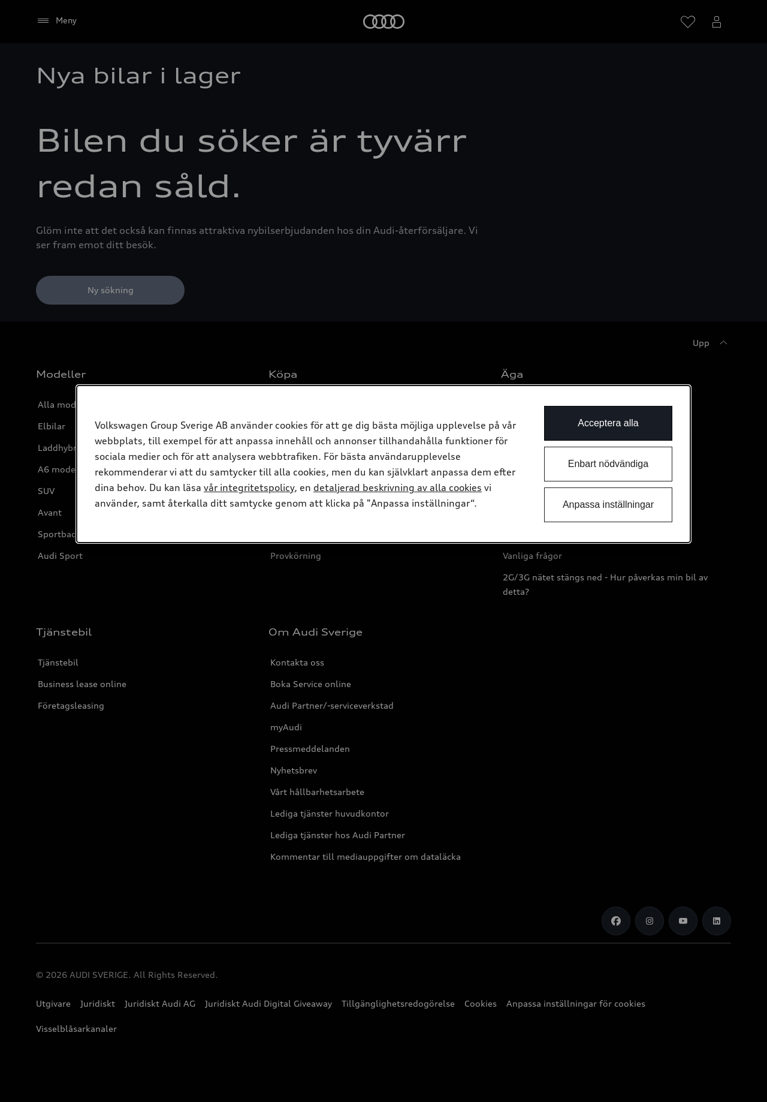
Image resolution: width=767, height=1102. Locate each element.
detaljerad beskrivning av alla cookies (397, 487)
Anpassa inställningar (608, 504)
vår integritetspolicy (249, 487)
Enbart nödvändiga (608, 464)
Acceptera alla (608, 423)
